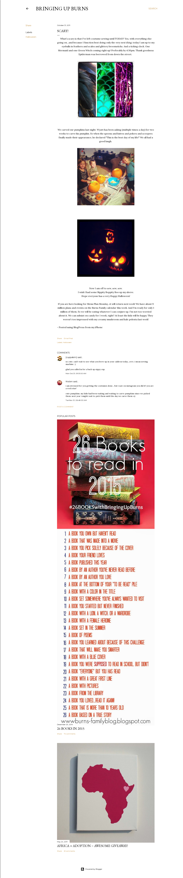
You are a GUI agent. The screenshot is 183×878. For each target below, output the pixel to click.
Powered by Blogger (91, 869)
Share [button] (28, 25)
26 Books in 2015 (70, 728)
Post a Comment (65, 407)
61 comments (69, 851)
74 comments (69, 734)
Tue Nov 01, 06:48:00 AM (76, 400)
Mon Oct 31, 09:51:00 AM (76, 373)
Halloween (31, 37)
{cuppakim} (71, 357)
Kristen (69, 381)
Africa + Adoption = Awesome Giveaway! (92, 845)
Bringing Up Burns (62, 8)
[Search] (153, 8)
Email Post (68, 338)
